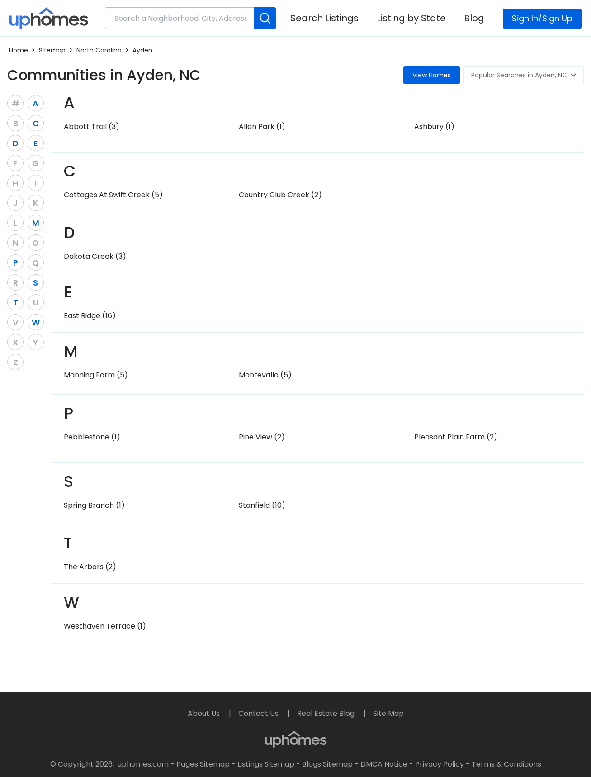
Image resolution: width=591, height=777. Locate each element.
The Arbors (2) (90, 567)
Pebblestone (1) (92, 437)
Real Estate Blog (326, 713)
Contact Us (259, 713)
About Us (205, 713)
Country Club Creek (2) (280, 195)
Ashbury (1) (434, 126)
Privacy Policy (439, 764)
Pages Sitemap (203, 764)
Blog (474, 18)
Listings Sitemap (265, 764)
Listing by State (411, 18)
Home (18, 50)
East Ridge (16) (90, 315)
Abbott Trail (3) (91, 126)
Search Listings (324, 18)
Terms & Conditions (506, 764)
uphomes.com (143, 764)
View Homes (431, 75)
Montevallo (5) (265, 375)
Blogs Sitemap (327, 764)
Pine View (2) (262, 437)
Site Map (388, 713)
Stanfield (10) (262, 505)
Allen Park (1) (262, 126)
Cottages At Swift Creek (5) (113, 195)
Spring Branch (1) (94, 505)
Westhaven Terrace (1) (105, 626)
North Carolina (99, 50)
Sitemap (52, 50)
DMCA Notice (383, 764)
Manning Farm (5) (96, 375)
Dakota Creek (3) (95, 256)
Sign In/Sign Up (542, 18)
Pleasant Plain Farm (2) (455, 437)
